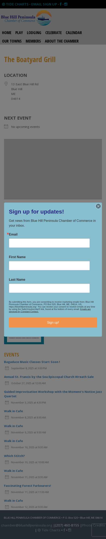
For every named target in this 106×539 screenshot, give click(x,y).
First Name (17, 257)
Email (13, 234)
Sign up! (53, 322)
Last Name (17, 279)
